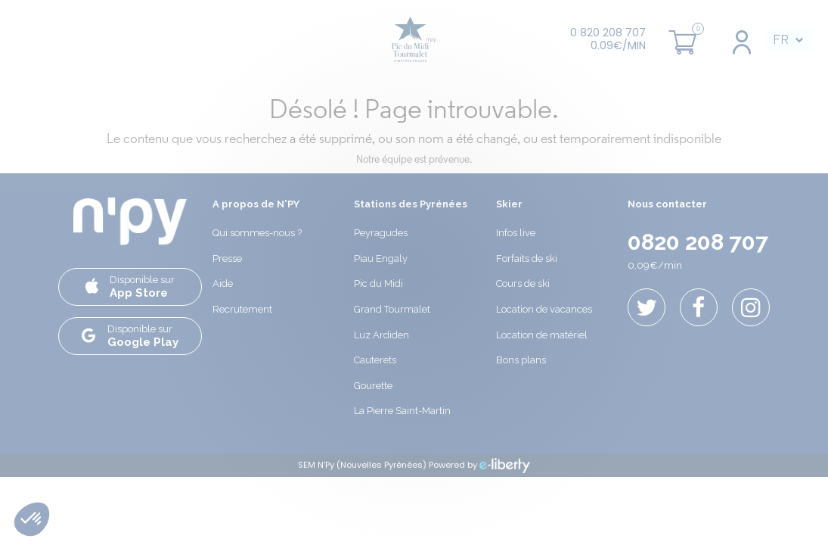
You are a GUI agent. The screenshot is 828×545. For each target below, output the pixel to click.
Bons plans (521, 360)
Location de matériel (542, 335)
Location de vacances (544, 309)
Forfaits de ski (526, 258)
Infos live (515, 232)
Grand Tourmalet (392, 309)
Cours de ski (523, 283)
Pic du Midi (378, 283)
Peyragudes (381, 232)
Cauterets (375, 360)
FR (781, 40)
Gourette (373, 385)
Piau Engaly (381, 258)
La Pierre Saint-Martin (402, 410)
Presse (227, 258)
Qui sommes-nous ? (257, 232)
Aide (222, 283)
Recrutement (242, 309)
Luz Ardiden (381, 335)
